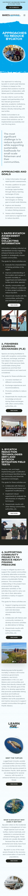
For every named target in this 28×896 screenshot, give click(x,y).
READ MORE (14, 784)
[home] (11, 15)
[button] (24, 15)
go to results (14, 7)
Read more (14, 305)
